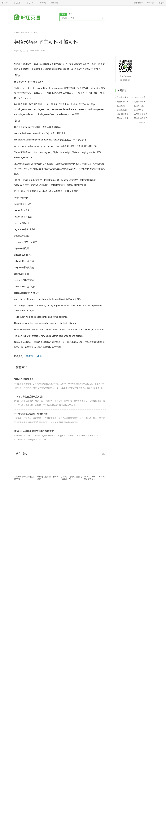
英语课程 (121, 106)
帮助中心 (43, 3)
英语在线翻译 (123, 110)
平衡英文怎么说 (34, 356)
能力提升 (25, 32)
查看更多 (142, 123)
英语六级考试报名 (124, 97)
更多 (104, 454)
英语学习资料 (140, 110)
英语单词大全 (140, 101)
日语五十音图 (123, 101)
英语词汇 (34, 32)
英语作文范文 (140, 106)
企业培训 (54, 3)
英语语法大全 (123, 118)
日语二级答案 (140, 97)
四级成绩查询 (123, 114)
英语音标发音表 (140, 118)
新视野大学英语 (140, 114)
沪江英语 (17, 32)
